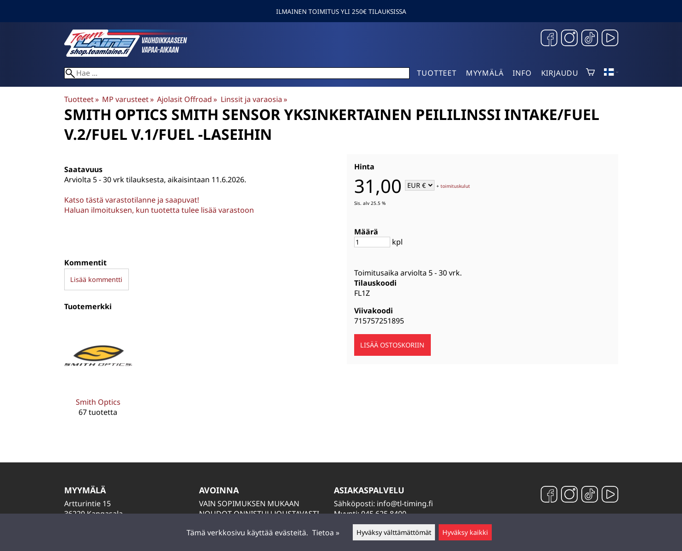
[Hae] (237, 73)
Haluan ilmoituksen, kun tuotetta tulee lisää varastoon (159, 210)
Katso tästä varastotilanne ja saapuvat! (131, 200)
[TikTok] (589, 39)
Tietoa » (325, 532)
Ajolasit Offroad (187, 99)
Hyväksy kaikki (465, 532)
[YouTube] (610, 39)
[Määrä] (372, 242)
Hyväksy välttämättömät (393, 532)
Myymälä (485, 73)
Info (522, 73)
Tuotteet (436, 73)
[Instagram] (569, 39)
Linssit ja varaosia (254, 99)
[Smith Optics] (98, 376)
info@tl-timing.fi (405, 503)
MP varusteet (128, 99)
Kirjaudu (560, 73)
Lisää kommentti (96, 279)
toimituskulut (455, 186)
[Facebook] (549, 39)
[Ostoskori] (590, 73)
